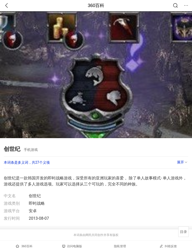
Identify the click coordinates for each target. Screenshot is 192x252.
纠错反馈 (168, 246)
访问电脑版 (72, 246)
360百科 (96, 5)
